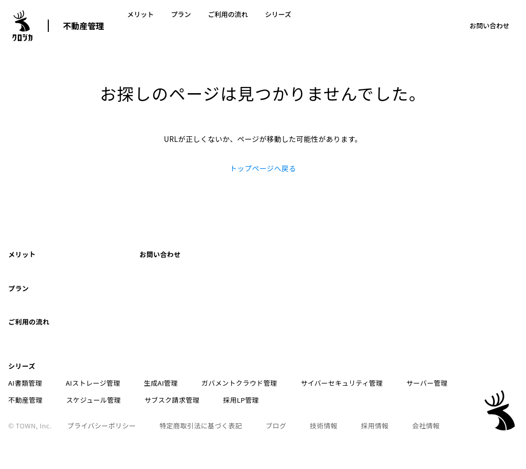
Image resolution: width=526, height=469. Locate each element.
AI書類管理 (25, 338)
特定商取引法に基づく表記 (194, 381)
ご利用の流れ (210, 25)
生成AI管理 (146, 338)
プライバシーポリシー (101, 381)
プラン (170, 25)
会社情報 (390, 381)
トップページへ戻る (263, 168)
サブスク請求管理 (106, 355)
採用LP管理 (169, 355)
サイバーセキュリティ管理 (313, 338)
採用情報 (346, 381)
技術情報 (302, 381)
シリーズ (253, 25)
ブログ (261, 381)
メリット (137, 25)
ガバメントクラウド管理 (217, 338)
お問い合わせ (489, 25)
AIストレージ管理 (86, 338)
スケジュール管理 (35, 355)
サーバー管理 (390, 338)
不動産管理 (83, 26)
